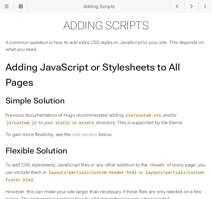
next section (84, 133)
